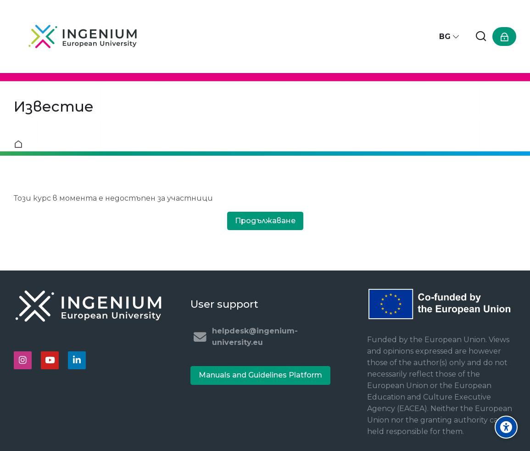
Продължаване (265, 220)
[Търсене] (481, 36)
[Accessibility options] (506, 427)
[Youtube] (50, 360)
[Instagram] (23, 360)
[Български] (449, 36)
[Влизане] (504, 36)
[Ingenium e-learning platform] (82, 36)
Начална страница (20, 144)
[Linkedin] (77, 360)
